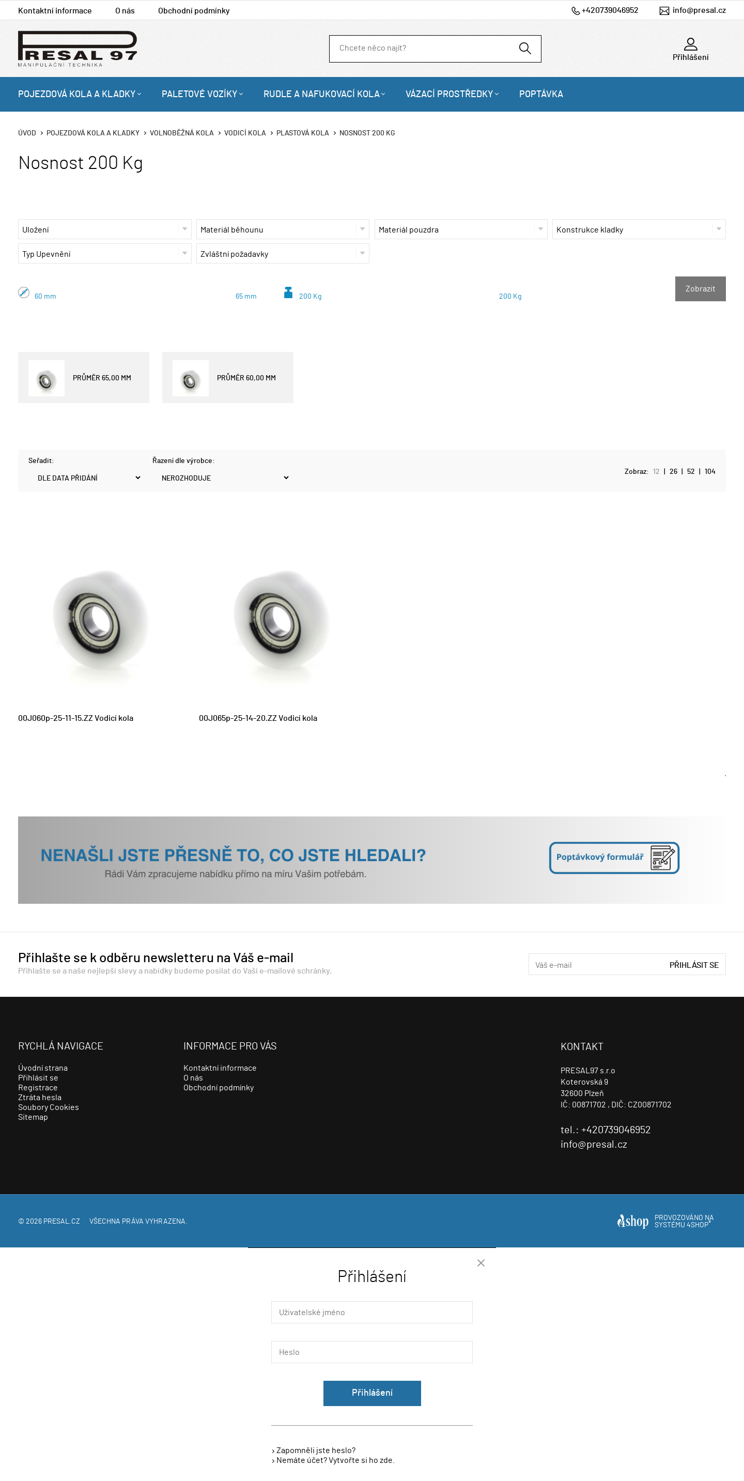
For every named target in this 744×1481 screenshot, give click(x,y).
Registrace (38, 1088)
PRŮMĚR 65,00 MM (79, 378)
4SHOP (699, 1225)
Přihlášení (372, 1393)
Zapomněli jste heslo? (315, 1450)
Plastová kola (302, 133)
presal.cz (61, 1221)
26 (673, 471)
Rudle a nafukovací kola (322, 94)
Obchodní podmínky (194, 11)
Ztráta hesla (39, 1097)
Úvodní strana (43, 1068)
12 (656, 471)
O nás (125, 11)
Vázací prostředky (449, 94)
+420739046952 (610, 10)
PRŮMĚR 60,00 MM (224, 378)
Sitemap (33, 1117)
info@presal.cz (699, 10)
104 (710, 471)
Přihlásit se (694, 965)
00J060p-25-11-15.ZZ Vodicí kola (75, 718)
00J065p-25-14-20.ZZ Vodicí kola (258, 718)
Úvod (27, 133)
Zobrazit (701, 289)
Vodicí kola (245, 133)
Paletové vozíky (200, 94)
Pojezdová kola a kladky (77, 94)
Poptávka (541, 94)
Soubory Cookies (48, 1107)
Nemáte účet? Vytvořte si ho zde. (335, 1460)
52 (691, 471)
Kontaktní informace (55, 11)
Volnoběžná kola (182, 133)
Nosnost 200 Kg (367, 133)
